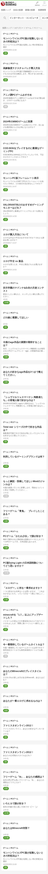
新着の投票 (30, 10)
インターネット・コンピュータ (24, 18)
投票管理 (42, 10)
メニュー (44, 5)
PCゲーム (14, 34)
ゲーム (5, 34)
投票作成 (37, 5)
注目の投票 (18, 10)
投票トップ (6, 10)
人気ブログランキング (8, 4)
